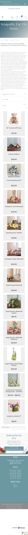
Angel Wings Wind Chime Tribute (14, 364)
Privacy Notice (18, 506)
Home (2, 40)
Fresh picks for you (14, 439)
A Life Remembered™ (14, 180)
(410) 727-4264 (7, 1)
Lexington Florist (14, 8)
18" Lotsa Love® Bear (14, 128)
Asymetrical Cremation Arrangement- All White (14, 390)
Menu (2, 19)
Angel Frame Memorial (14, 285)
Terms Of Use (10, 506)
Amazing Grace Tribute (14, 233)
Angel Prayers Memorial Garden (14, 312)
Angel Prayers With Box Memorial (14, 338)
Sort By (4, 105)
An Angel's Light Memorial (14, 259)
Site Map (20, 508)
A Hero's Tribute (14, 154)
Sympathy (6, 40)
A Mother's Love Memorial (14, 206)
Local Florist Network (11, 508)
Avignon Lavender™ (14, 416)
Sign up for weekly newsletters (14, 448)
